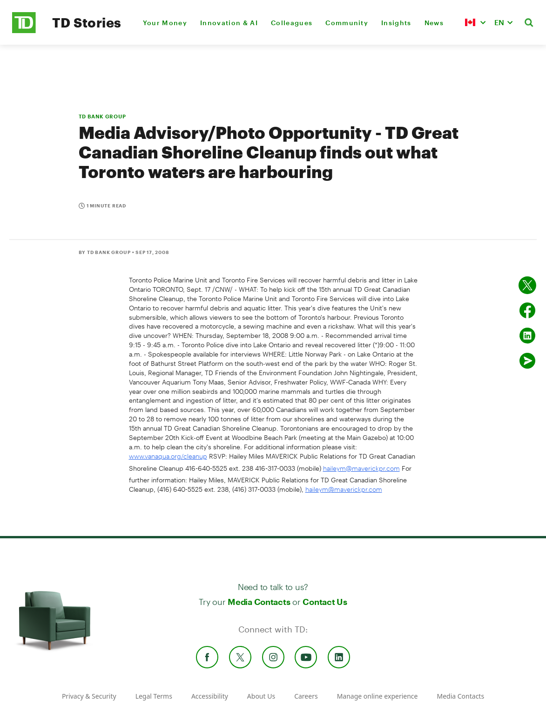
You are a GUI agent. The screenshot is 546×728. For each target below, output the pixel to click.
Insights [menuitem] (396, 23)
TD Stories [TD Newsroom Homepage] (86, 22)
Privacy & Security (89, 696)
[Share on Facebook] (527, 310)
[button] (475, 22)
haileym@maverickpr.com (361, 468)
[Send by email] (527, 360)
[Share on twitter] (527, 285)
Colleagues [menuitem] (291, 23)
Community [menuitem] (346, 23)
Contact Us (325, 602)
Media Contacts (259, 602)
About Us (261, 696)
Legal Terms (153, 696)
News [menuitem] (434, 23)
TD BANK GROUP (102, 116)
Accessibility (209, 696)
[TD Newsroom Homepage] (24, 30)
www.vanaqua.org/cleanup (168, 456)
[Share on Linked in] (527, 335)
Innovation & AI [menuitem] (229, 23)
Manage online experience (377, 696)
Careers (305, 696)
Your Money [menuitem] (165, 23)
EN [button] (499, 22)
